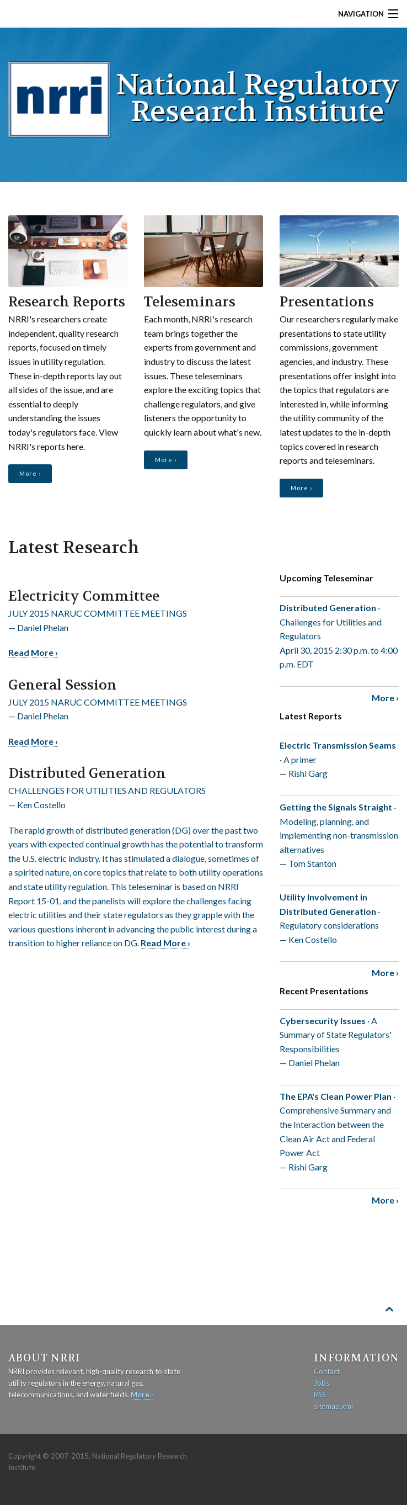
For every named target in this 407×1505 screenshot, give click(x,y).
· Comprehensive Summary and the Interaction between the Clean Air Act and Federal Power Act (339, 1132)
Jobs (321, 1383)
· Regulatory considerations (339, 919)
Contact (327, 1371)
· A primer (339, 760)
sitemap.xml (333, 1406)
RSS (320, 1394)
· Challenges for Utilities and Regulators (339, 636)
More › (30, 473)
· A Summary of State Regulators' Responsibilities (339, 1042)
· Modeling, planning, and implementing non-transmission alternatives (339, 836)
